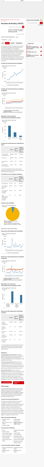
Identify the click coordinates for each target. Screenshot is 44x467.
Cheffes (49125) (17, 419)
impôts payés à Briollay (12, 228)
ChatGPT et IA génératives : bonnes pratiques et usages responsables (33, 47)
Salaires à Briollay (5, 431)
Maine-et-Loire (13, 19)
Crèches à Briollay (17, 434)
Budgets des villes (6, 19)
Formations (31, 43)
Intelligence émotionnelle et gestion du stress (33, 55)
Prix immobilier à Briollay (7, 433)
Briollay (18, 19)
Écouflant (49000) (6, 425)
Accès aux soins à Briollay (19, 439)
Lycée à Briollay (17, 433)
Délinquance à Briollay (18, 441)
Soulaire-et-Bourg (16, 29)
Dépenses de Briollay (18, 383)
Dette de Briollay (7, 382)
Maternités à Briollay (18, 436)
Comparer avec (4, 39)
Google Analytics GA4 (32, 51)
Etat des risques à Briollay (19, 437)
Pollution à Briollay (17, 442)
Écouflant (16, 30)
